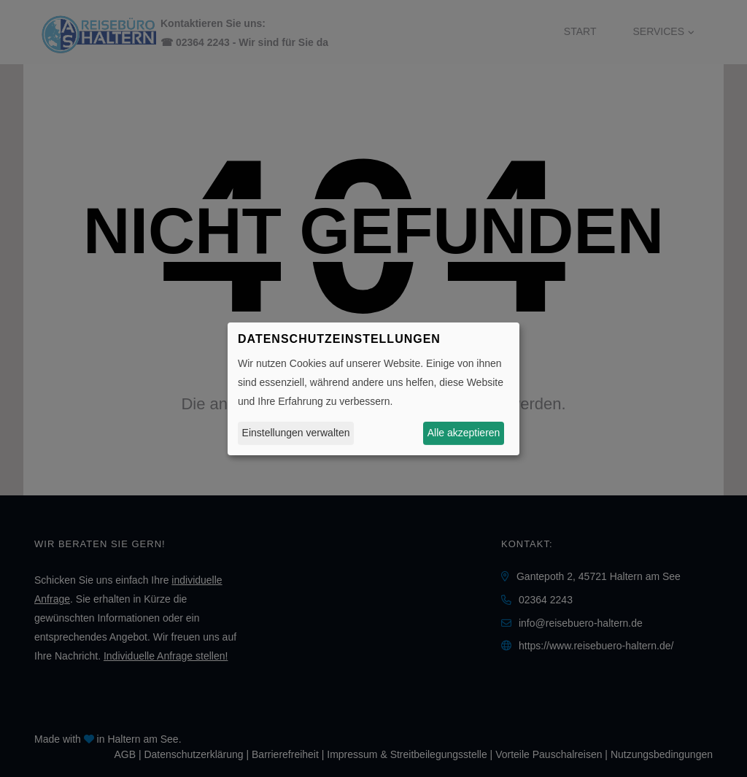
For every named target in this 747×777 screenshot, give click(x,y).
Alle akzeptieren (463, 432)
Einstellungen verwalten (296, 432)
